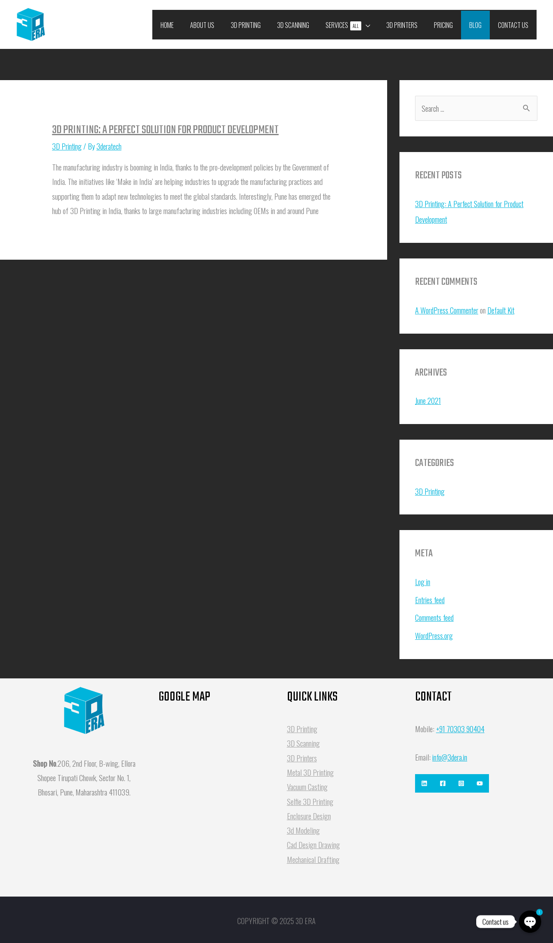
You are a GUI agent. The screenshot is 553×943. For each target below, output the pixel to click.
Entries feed (430, 597)
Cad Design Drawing (313, 842)
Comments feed (434, 615)
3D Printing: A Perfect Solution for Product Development (165, 130)
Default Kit (502, 309)
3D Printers (302, 755)
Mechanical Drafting (313, 856)
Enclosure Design (309, 812)
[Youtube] (492, 780)
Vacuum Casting (307, 783)
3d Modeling (303, 827)
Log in (423, 580)
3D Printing (67, 146)
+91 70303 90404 (462, 725)
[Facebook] (447, 780)
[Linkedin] (424, 780)
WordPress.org (434, 633)
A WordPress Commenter (447, 309)
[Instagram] (469, 780)
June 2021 (428, 400)
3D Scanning (303, 740)
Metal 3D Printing (310, 769)
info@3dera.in (450, 754)
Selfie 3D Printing (310, 798)
